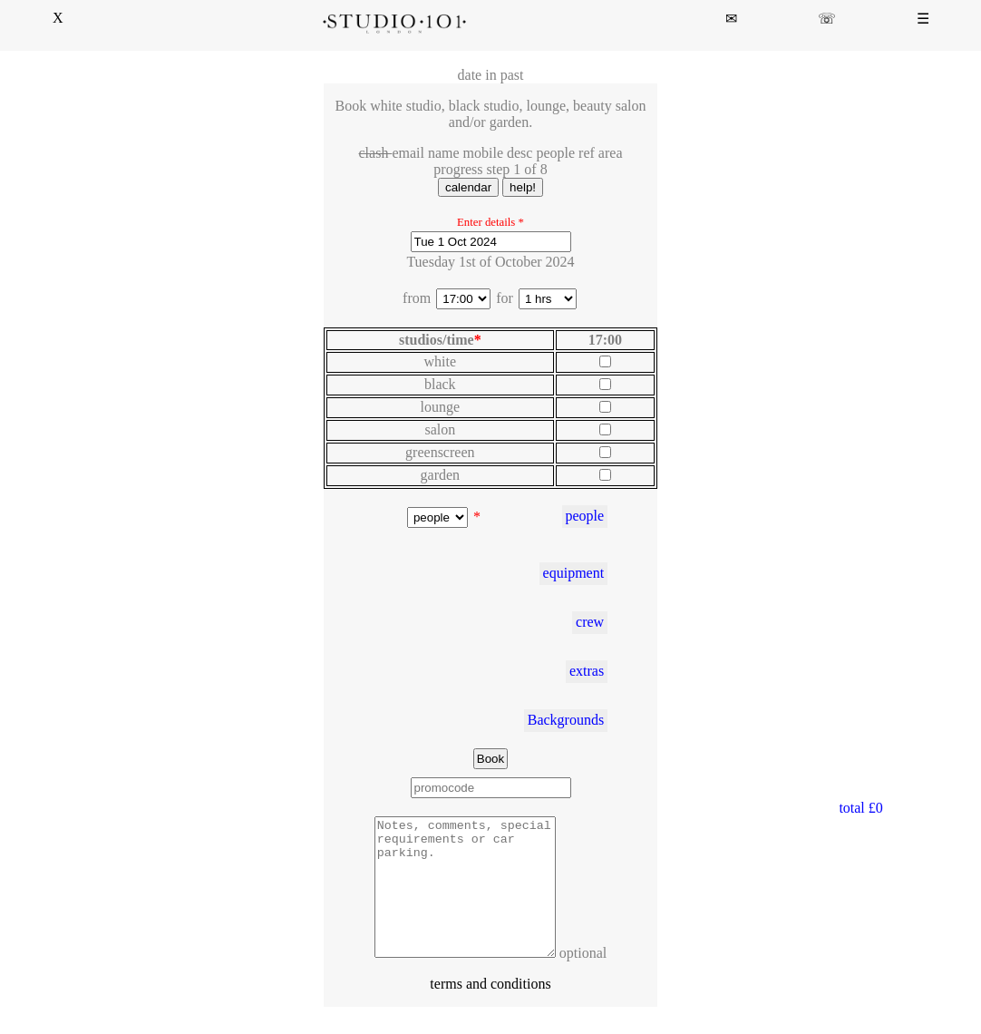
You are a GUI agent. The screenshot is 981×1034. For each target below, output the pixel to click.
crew (590, 621)
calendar (468, 187)
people (584, 515)
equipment (574, 572)
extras (586, 670)
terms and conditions (490, 1011)
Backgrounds (566, 719)
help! (523, 187)
